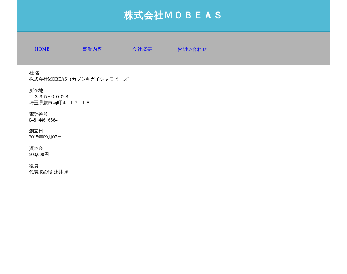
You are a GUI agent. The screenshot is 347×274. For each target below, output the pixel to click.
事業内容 (92, 49)
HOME (42, 48)
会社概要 (142, 49)
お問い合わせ (192, 49)
